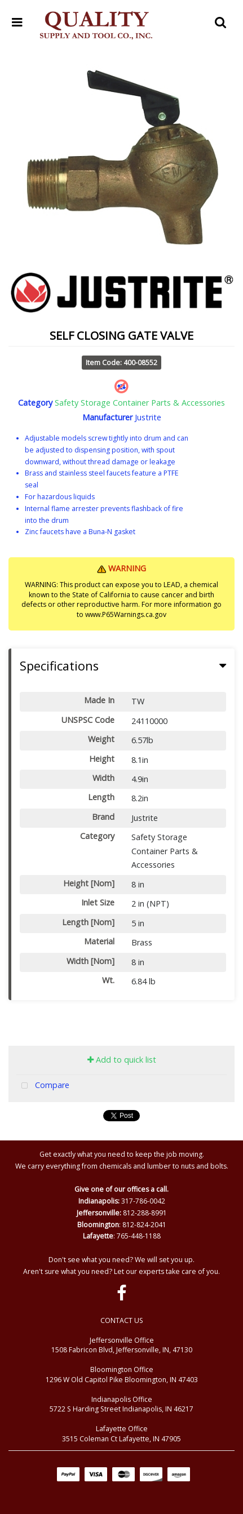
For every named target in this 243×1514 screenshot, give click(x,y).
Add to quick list (121, 1059)
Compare (42, 1086)
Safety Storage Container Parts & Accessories (140, 402)
